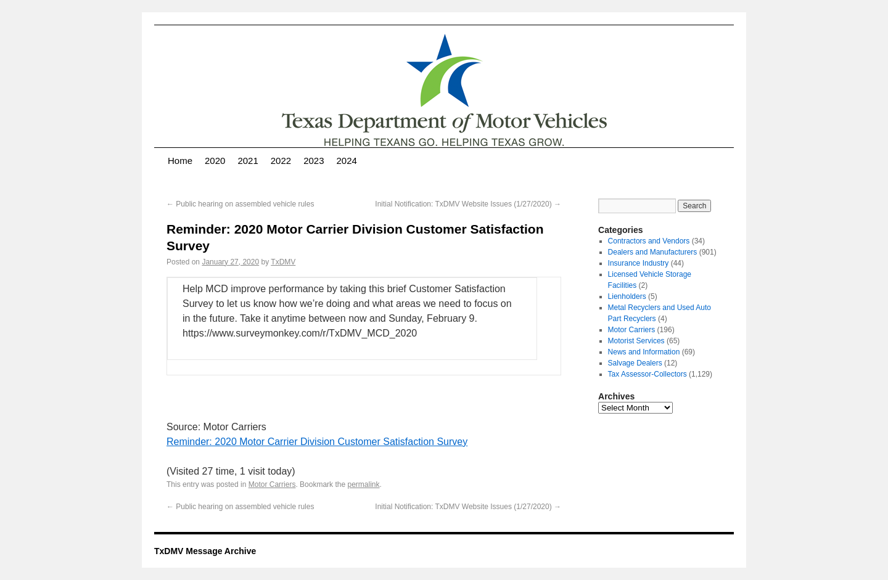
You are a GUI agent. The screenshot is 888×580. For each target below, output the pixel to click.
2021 (247, 160)
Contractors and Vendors (649, 241)
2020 (215, 160)
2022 (281, 160)
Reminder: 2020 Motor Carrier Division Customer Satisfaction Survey (316, 441)
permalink (363, 484)
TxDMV (283, 262)
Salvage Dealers (635, 363)
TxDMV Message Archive (205, 551)
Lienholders (627, 296)
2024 (347, 160)
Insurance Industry (638, 263)
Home (180, 160)
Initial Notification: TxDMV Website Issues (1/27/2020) (468, 204)
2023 (313, 160)
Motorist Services (636, 341)
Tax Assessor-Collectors (647, 374)
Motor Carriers (272, 484)
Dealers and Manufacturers (652, 252)
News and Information (644, 352)
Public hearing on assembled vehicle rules (240, 204)
